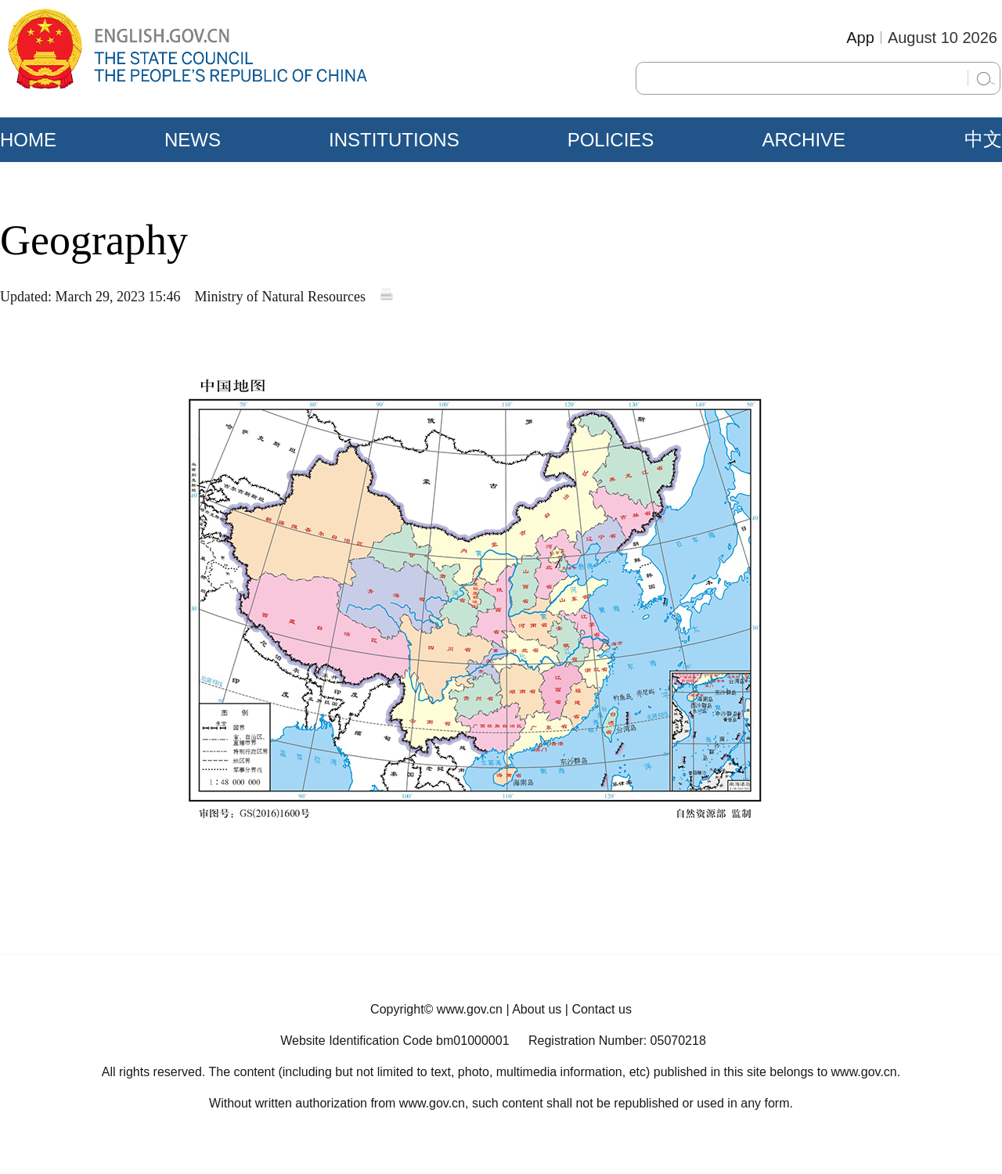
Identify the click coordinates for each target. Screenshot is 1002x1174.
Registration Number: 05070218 (617, 1040)
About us (536, 1009)
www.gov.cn (470, 1009)
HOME (28, 139)
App (860, 37)
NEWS (192, 139)
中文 (983, 139)
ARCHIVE (803, 139)
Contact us (601, 1009)
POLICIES (611, 139)
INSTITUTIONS (394, 139)
